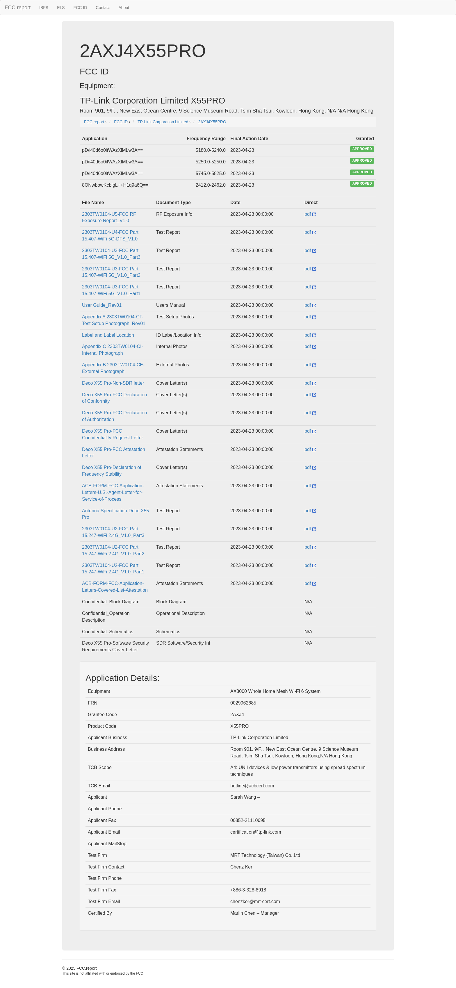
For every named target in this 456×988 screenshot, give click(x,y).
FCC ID (80, 7)
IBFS (43, 7)
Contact (103, 7)
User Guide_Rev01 (102, 305)
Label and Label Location (108, 335)
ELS (61, 7)
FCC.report (18, 7)
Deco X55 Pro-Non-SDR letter (113, 383)
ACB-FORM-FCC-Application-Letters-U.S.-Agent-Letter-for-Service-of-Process (113, 492)
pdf (310, 214)
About (124, 7)
